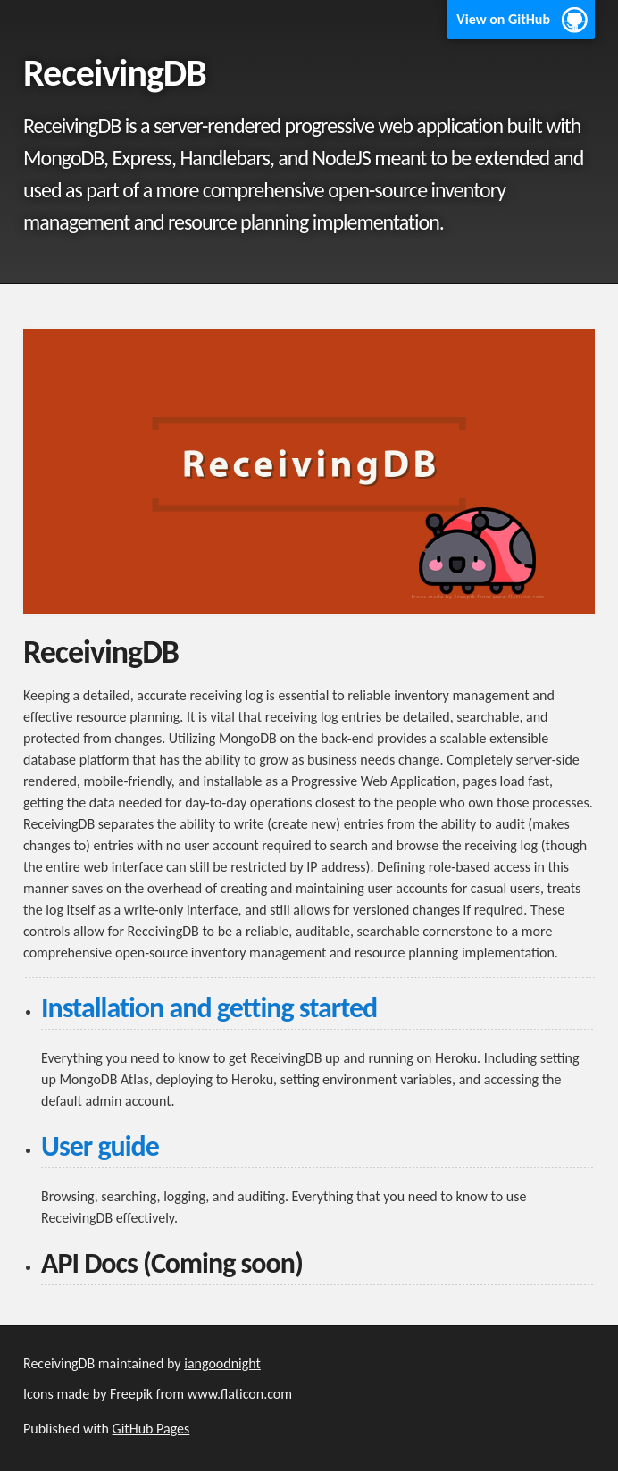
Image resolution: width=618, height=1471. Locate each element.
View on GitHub (503, 19)
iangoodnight (222, 1363)
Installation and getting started (209, 1007)
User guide (100, 1146)
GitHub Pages (151, 1428)
